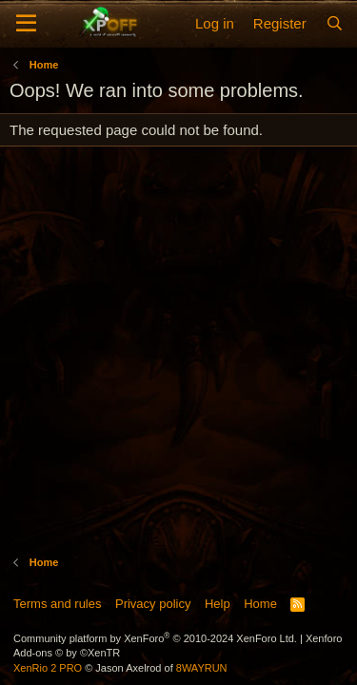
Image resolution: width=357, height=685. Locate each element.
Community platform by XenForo (155, 638)
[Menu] (26, 24)
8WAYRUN (202, 668)
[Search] (334, 23)
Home (260, 604)
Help (217, 604)
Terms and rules (57, 604)
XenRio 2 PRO (47, 668)
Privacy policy (152, 604)
